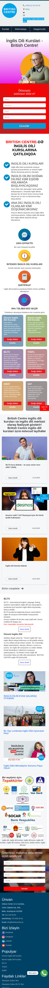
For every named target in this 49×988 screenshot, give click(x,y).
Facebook (7, 932)
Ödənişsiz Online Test (10, 981)
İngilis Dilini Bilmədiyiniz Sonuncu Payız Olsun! (23, 767)
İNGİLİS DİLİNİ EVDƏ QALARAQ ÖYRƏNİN (20, 697)
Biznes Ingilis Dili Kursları (11, 959)
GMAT (4, 970)
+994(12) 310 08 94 (32, 5)
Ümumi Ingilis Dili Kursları (11, 956)
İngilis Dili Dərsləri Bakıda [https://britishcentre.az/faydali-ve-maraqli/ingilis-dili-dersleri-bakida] (16, 566)
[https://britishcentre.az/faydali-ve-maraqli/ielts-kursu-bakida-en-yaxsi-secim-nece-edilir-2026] (24, 448)
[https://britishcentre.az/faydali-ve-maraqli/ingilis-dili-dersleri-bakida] (24, 549)
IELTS (4, 963)
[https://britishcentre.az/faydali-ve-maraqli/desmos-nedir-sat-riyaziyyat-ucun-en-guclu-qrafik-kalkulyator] (24, 498)
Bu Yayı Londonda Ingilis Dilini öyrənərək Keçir (24, 732)
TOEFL (4, 967)
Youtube (7, 945)
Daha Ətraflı (24, 629)
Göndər (24, 126)
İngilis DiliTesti (44, 408)
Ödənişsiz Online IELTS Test (13, 984)
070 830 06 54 (17, 919)
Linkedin (7, 941)
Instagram (7, 937)
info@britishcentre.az (15, 922)
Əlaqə (27, 9)
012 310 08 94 (10, 915)
